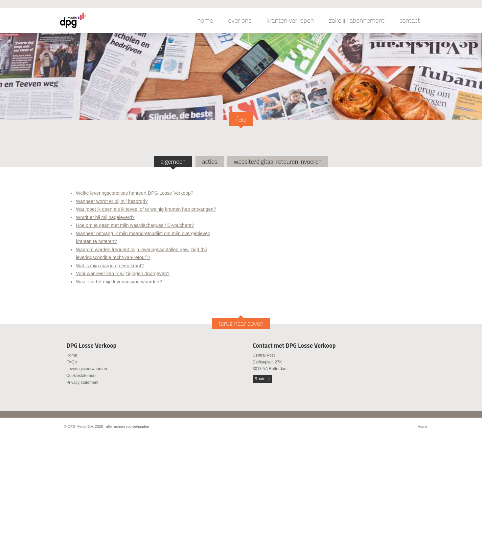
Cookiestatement (81, 375)
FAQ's (71, 362)
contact (410, 20)
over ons (239, 20)
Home (71, 355)
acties (209, 161)
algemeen (173, 161)
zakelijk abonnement (356, 20)
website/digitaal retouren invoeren (278, 161)
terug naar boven (241, 323)
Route (260, 379)
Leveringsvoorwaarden (86, 368)
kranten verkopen (290, 20)
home (205, 20)
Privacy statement (82, 382)
